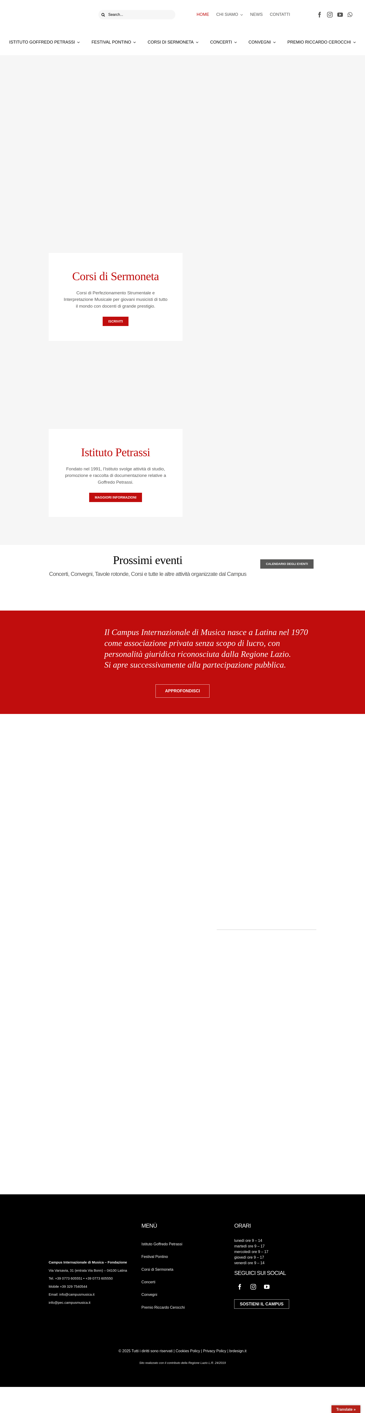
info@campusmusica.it (76, 1294)
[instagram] (330, 14)
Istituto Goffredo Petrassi (162, 1244)
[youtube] (340, 14)
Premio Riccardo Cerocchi (163, 1307)
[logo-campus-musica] (42, 7)
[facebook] (319, 14)
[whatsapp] (350, 14)
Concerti (148, 1282)
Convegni (149, 1295)
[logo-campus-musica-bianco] (65, 1225)
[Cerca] (103, 15)
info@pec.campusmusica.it (69, 1302)
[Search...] (137, 15)
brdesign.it (238, 1351)
